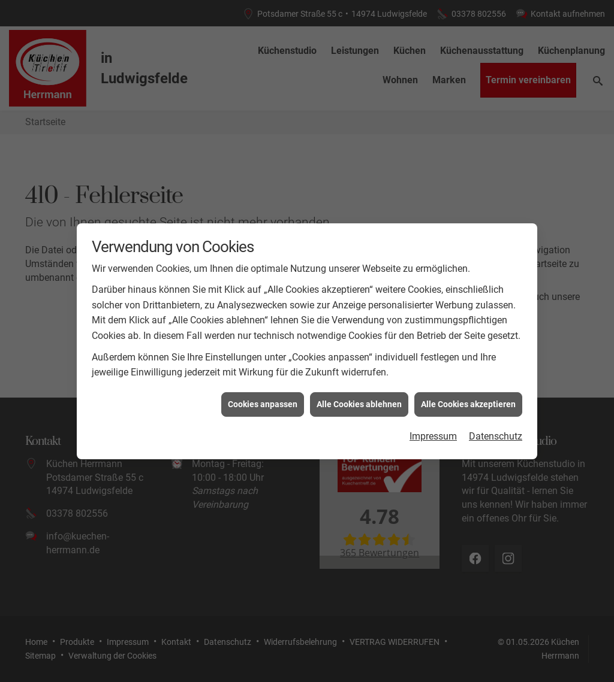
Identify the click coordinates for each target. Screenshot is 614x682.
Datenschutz (495, 432)
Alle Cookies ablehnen (359, 399)
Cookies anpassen (262, 399)
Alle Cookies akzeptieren (468, 399)
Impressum (433, 432)
